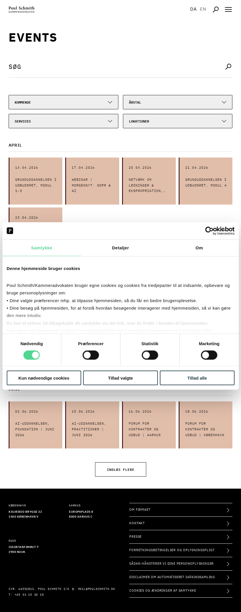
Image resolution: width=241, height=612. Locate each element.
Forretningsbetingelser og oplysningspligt (172, 550)
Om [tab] (199, 247)
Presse (135, 536)
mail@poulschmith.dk (96, 589)
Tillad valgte (120, 378)
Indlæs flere (120, 469)
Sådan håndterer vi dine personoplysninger (171, 563)
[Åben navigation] (228, 9)
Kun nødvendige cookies (44, 378)
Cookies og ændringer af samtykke (162, 590)
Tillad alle (197, 378)
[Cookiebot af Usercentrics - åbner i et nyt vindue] (209, 230)
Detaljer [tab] (120, 247)
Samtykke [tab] (41, 247)
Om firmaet (139, 509)
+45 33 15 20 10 (29, 594)
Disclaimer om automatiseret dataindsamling (172, 577)
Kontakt (137, 523)
